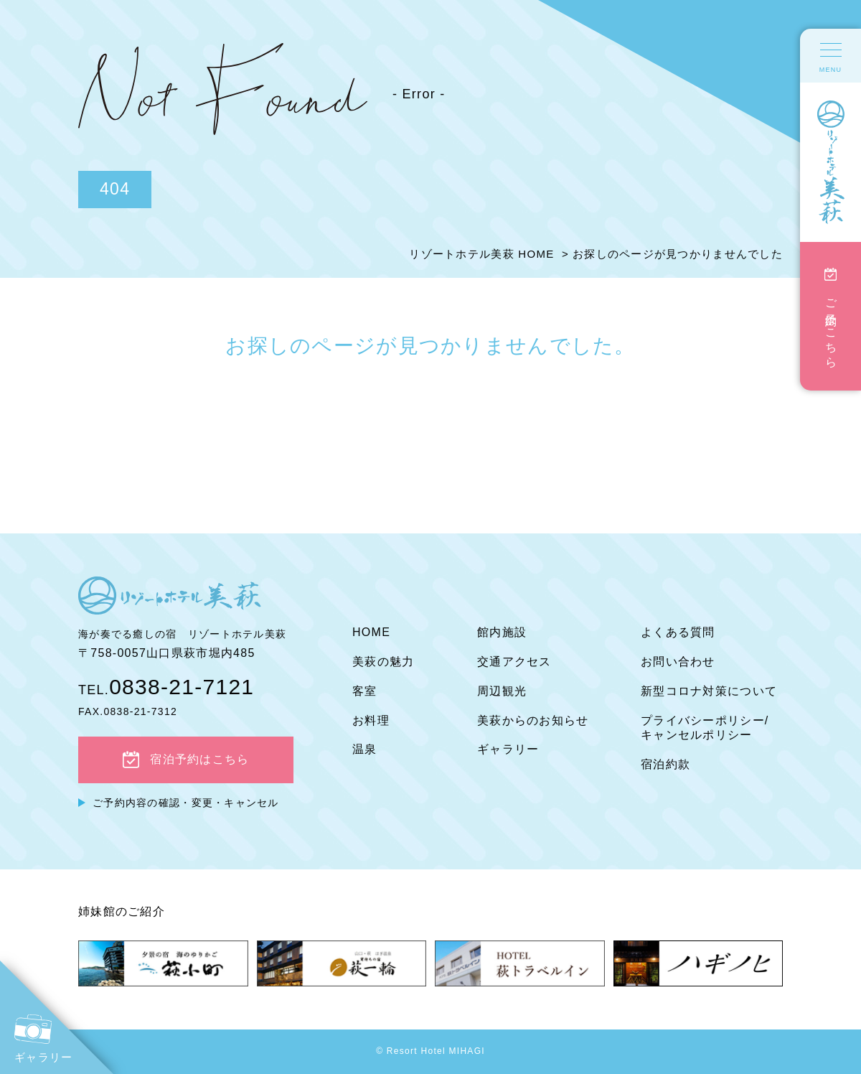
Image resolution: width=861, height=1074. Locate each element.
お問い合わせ (678, 661)
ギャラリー (508, 749)
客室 (364, 691)
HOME (371, 632)
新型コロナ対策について (709, 691)
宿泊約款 (665, 764)
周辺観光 (502, 691)
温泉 (364, 749)
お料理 (371, 720)
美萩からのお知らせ (533, 720)
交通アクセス (514, 661)
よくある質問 (678, 632)
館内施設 (502, 632)
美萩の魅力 (383, 661)
